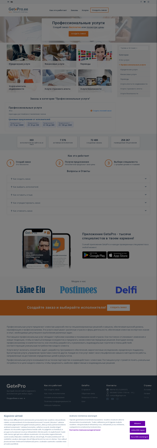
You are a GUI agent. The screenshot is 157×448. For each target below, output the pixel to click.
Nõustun (137, 423)
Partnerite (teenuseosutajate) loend (84, 430)
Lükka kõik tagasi (138, 430)
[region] (78, 430)
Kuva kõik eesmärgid (139, 437)
